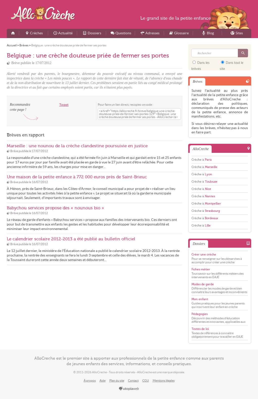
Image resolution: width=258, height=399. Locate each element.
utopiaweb (129, 388)
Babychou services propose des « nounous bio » (55, 208)
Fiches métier (200, 269)
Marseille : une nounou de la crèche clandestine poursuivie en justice (77, 146)
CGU (145, 380)
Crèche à (201, 159)
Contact (133, 380)
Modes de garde (202, 284)
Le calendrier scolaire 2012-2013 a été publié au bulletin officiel (71, 239)
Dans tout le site (231, 64)
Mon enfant (199, 299)
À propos (90, 380)
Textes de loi (200, 329)
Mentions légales (164, 380)
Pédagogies (199, 314)
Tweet (64, 105)
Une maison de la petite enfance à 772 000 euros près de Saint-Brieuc (77, 177)
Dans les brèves (200, 64)
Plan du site (116, 380)
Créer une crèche (203, 254)
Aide (103, 380)
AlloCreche (44, 14)
